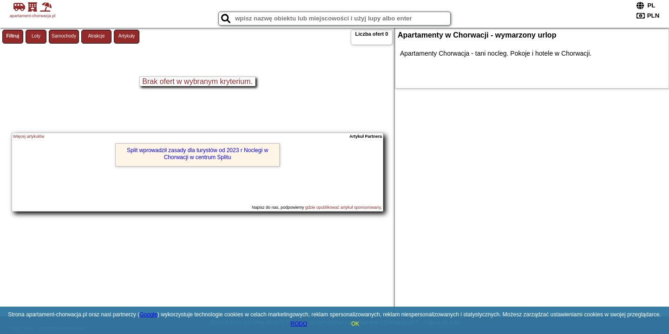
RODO (298, 324)
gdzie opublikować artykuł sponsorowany (342, 207)
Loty (36, 36)
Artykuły (126, 36)
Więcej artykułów (29, 136)
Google (148, 314)
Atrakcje (96, 36)
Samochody (64, 36)
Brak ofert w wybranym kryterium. (197, 81)
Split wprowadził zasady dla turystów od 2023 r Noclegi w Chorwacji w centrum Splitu (197, 153)
